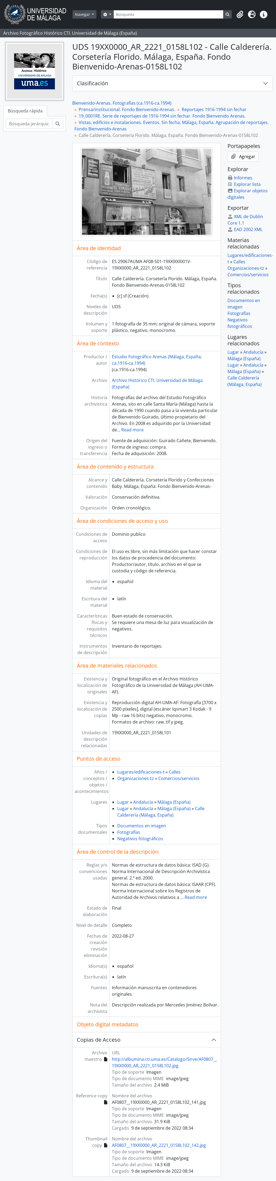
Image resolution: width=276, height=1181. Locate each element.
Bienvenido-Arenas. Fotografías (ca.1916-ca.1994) (121, 103)
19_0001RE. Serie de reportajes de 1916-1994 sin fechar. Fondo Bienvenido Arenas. (162, 116)
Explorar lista (244, 184)
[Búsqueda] (168, 14)
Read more (132, 430)
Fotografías (128, 832)
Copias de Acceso (98, 1039)
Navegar (83, 14)
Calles (175, 772)
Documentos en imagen (141, 826)
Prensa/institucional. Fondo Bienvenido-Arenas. (127, 109)
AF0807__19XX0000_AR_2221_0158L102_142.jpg (159, 1145)
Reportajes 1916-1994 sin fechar (214, 109)
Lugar (123, 802)
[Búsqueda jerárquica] (29, 124)
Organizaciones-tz (135, 778)
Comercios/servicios (178, 778)
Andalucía (143, 802)
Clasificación (92, 83)
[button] (240, 14)
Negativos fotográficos (140, 839)
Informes (239, 178)
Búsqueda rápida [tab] (25, 111)
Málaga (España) (174, 802)
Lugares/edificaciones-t (140, 772)
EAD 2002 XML (245, 229)
